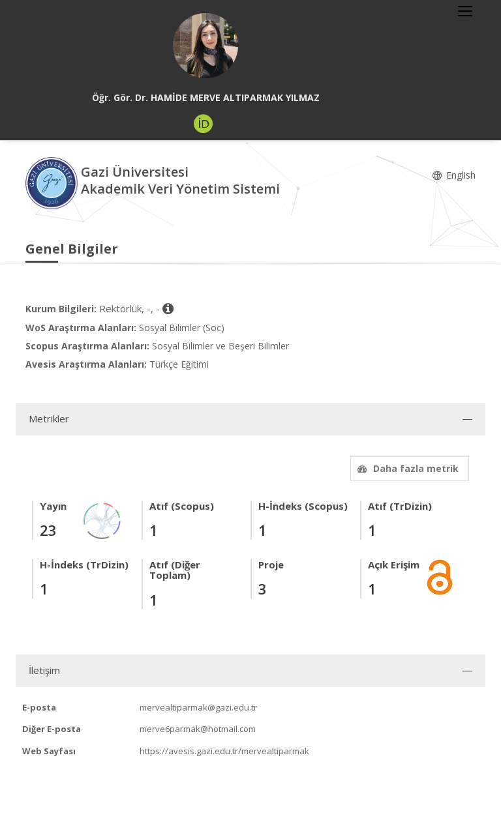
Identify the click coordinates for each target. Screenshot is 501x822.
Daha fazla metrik (406, 468)
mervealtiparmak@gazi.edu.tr (198, 707)
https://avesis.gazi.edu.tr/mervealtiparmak (224, 751)
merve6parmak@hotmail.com (198, 729)
